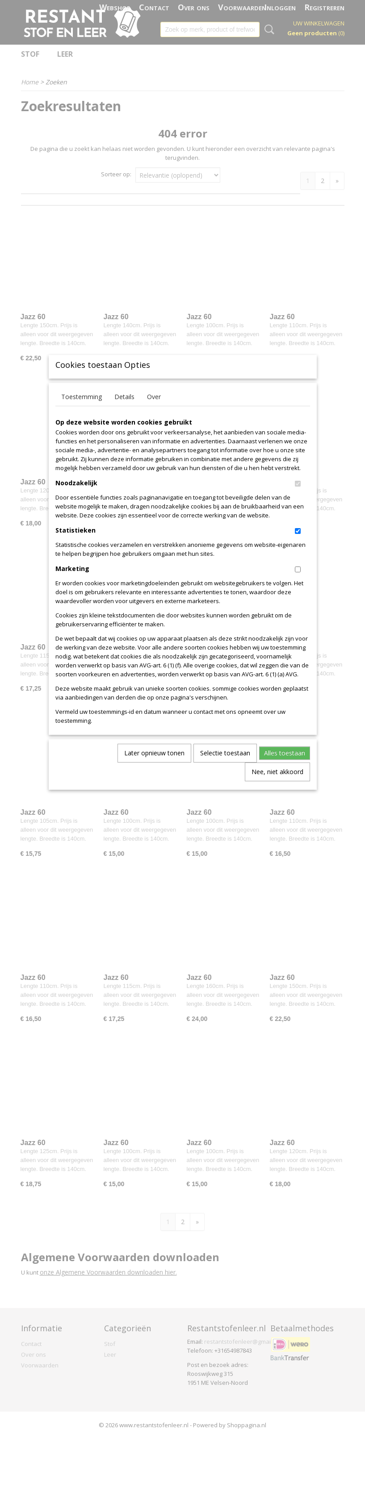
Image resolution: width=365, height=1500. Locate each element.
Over (154, 411)
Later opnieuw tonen (154, 767)
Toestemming (81, 411)
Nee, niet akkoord (277, 786)
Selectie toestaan (225, 767)
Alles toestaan (284, 767)
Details (124, 411)
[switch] (298, 498)
